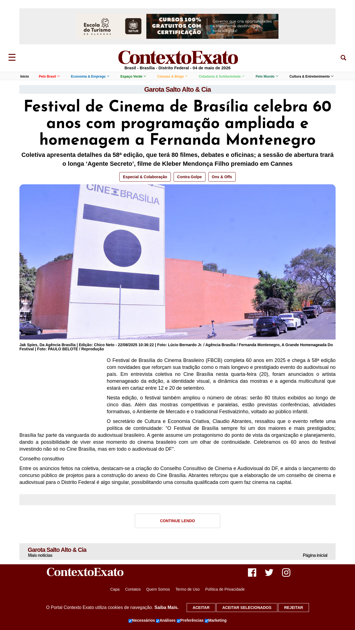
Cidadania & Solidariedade (221, 76)
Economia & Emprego (90, 76)
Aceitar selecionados (246, 607)
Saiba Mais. (166, 607)
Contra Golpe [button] (189, 177)
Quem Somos (158, 589)
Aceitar (200, 607)
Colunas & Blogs (172, 76)
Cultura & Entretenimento (311, 76)
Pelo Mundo (267, 76)
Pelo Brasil (49, 76)
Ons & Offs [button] (222, 177)
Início (24, 76)
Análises (166, 620)
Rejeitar (293, 607)
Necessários (141, 620)
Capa (115, 589)
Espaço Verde (133, 76)
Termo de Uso (188, 589)
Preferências (190, 620)
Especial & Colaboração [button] (145, 177)
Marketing (216, 620)
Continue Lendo (177, 521)
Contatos (133, 589)
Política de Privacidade (225, 589)
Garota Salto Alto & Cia (177, 89)
